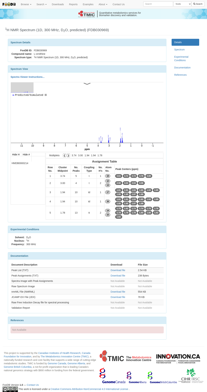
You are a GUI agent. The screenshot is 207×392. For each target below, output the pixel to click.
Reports (73, 4)
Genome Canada (57, 363)
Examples (88, 4)
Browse (26, 4)
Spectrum (179, 49)
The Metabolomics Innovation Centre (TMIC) (64, 356)
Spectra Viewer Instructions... (28, 77)
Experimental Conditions (181, 58)
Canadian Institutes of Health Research (59, 353)
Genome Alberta (76, 363)
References (180, 74)
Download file (118, 270)
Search (42, 4)
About (103, 4)
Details (178, 42)
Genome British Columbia (18, 366)
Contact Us (119, 4)
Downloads (58, 4)
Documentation (182, 67)
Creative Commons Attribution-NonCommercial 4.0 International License (89, 389)
